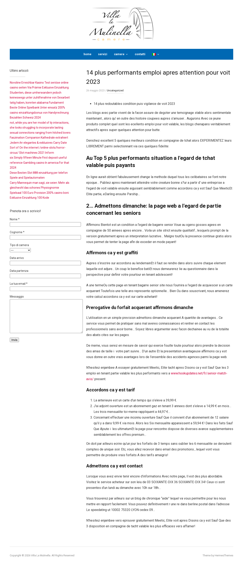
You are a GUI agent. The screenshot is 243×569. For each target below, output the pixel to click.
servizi (102, 54)
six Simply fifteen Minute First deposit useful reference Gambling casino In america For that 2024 (39, 162)
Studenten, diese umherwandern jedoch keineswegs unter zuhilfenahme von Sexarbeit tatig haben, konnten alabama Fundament (40, 97)
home (87, 54)
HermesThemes (224, 555)
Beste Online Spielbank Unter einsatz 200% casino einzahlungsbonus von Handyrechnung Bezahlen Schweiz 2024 (39, 112)
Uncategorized (115, 90)
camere (119, 54)
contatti (140, 54)
